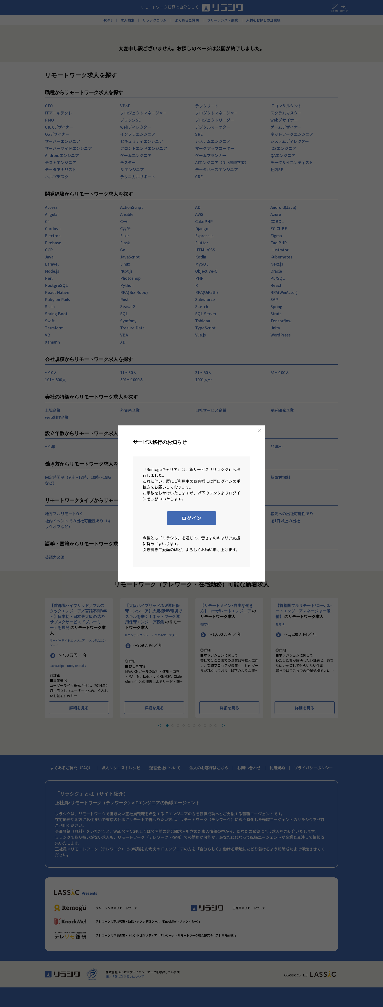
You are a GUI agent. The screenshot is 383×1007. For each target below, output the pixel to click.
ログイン (191, 518)
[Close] (259, 431)
